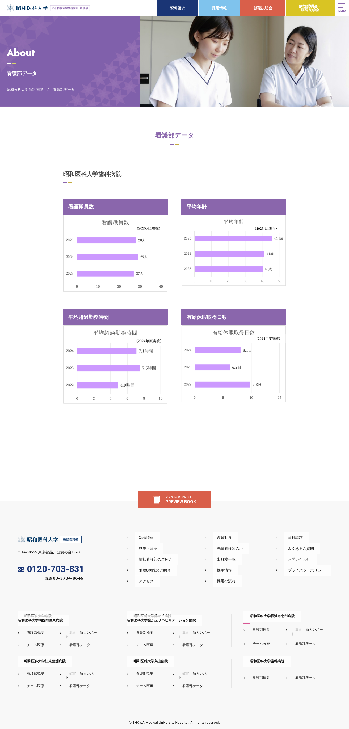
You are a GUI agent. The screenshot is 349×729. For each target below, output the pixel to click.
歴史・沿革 (175, 548)
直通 (64, 579)
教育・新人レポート (80, 632)
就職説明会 (261, 8)
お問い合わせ (305, 559)
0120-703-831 (51, 569)
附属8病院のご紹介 (181, 570)
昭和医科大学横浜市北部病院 (265, 616)
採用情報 (217, 8)
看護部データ (75, 641)
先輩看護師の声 (247, 548)
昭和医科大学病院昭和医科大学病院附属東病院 (40, 618)
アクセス (173, 581)
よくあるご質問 (307, 548)
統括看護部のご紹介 (182, 559)
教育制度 (241, 537)
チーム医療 (31, 641)
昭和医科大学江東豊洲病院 (38, 657)
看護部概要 (31, 632)
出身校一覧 (243, 559)
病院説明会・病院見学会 (308, 8)
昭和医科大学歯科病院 (260, 657)
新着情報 (173, 537)
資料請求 (176, 8)
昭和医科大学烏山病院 (144, 657)
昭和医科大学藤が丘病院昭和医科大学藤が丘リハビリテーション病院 (161, 618)
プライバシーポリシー (312, 570)
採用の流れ (243, 581)
